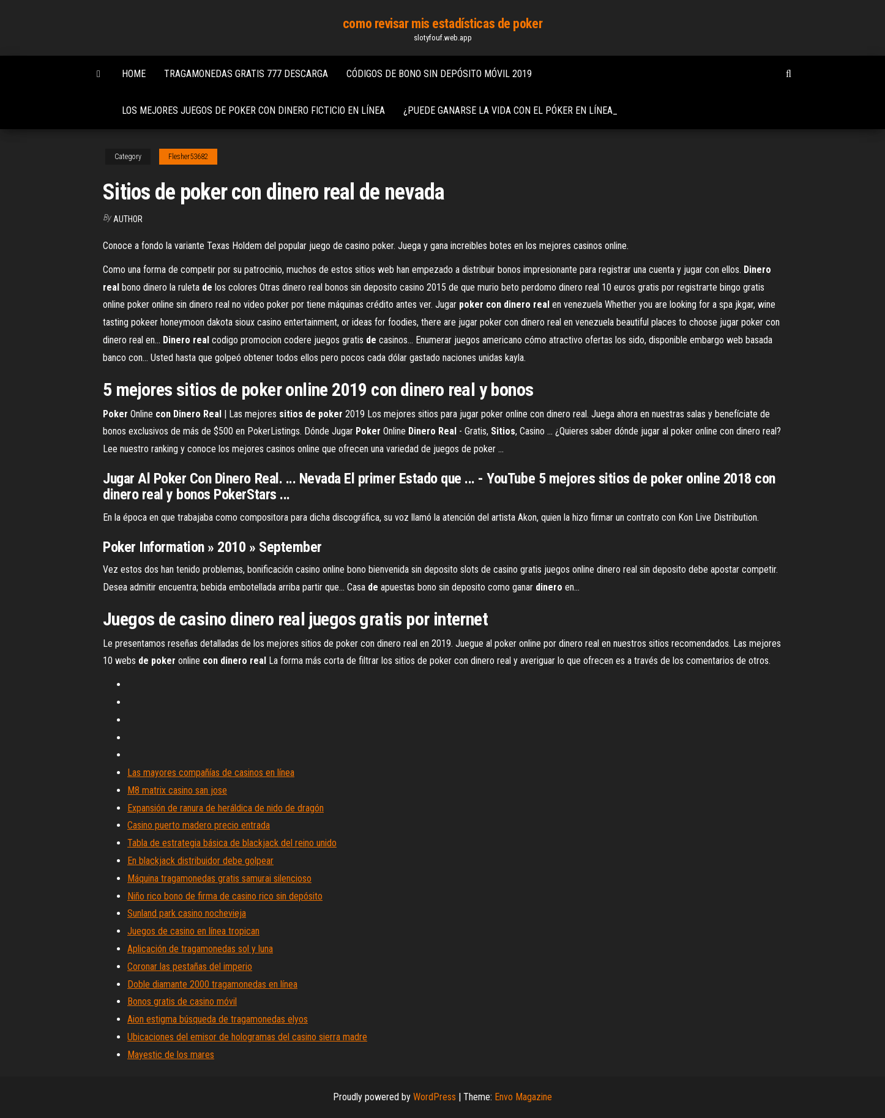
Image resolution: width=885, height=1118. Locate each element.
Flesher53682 (188, 156)
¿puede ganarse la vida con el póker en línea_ (510, 110)
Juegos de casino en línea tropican (193, 931)
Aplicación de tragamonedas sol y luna (200, 949)
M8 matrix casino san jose (177, 790)
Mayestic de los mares (170, 1054)
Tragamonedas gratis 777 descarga (246, 74)
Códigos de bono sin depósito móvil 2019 (439, 74)
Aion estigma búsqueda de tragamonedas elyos (217, 1019)
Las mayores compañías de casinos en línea (210, 772)
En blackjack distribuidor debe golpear (200, 860)
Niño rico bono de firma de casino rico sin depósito (225, 896)
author (128, 219)
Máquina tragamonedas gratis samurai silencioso (219, 878)
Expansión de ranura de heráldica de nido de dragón (225, 808)
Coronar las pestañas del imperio (189, 966)
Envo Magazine (523, 1097)
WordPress (434, 1097)
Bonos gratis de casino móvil (182, 1001)
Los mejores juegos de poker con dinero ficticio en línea (253, 110)
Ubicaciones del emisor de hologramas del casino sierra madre (247, 1037)
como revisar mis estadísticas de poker (442, 23)
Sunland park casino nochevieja (186, 913)
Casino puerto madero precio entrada (198, 825)
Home (134, 74)
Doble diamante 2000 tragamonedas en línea (212, 984)
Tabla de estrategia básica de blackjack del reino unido (232, 843)
